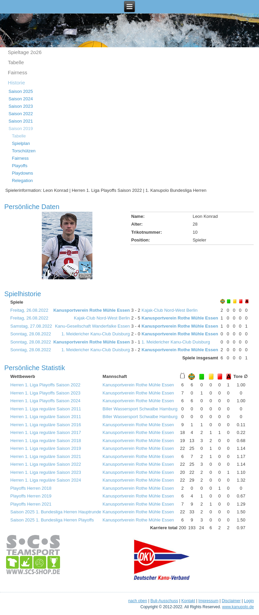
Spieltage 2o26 (24, 52)
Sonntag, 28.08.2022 (30, 333)
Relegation (22, 180)
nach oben (137, 600)
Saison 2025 (20, 91)
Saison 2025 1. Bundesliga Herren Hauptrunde (56, 511)
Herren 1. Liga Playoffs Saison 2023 (45, 392)
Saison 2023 (20, 106)
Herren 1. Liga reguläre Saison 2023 (45, 472)
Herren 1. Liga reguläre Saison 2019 (45, 448)
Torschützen (23, 150)
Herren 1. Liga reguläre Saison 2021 (45, 456)
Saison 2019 (20, 128)
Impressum (208, 600)
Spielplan (21, 143)
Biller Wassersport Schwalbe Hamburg (140, 408)
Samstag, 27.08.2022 (31, 326)
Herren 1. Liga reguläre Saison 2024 (45, 480)
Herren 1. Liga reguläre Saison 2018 (45, 440)
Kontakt (188, 600)
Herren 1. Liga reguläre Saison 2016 (45, 424)
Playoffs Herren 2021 (31, 504)
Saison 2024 (20, 98)
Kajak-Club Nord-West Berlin (170, 310)
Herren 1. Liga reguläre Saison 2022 (45, 464)
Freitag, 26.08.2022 (29, 310)
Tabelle (16, 62)
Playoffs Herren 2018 (31, 488)
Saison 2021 (20, 121)
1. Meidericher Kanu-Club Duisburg (95, 333)
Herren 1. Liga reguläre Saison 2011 (45, 408)
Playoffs (19, 165)
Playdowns (22, 173)
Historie (16, 82)
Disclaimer (231, 600)
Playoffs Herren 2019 (31, 495)
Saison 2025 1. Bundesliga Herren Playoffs (52, 519)
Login (249, 600)
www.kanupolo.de (238, 607)
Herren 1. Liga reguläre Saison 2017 (45, 432)
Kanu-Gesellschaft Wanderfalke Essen (92, 326)
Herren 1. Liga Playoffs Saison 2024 (45, 400)
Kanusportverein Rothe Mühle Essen (91, 310)
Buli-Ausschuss (164, 600)
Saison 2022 (20, 113)
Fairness (17, 72)
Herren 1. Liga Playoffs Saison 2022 (45, 384)
